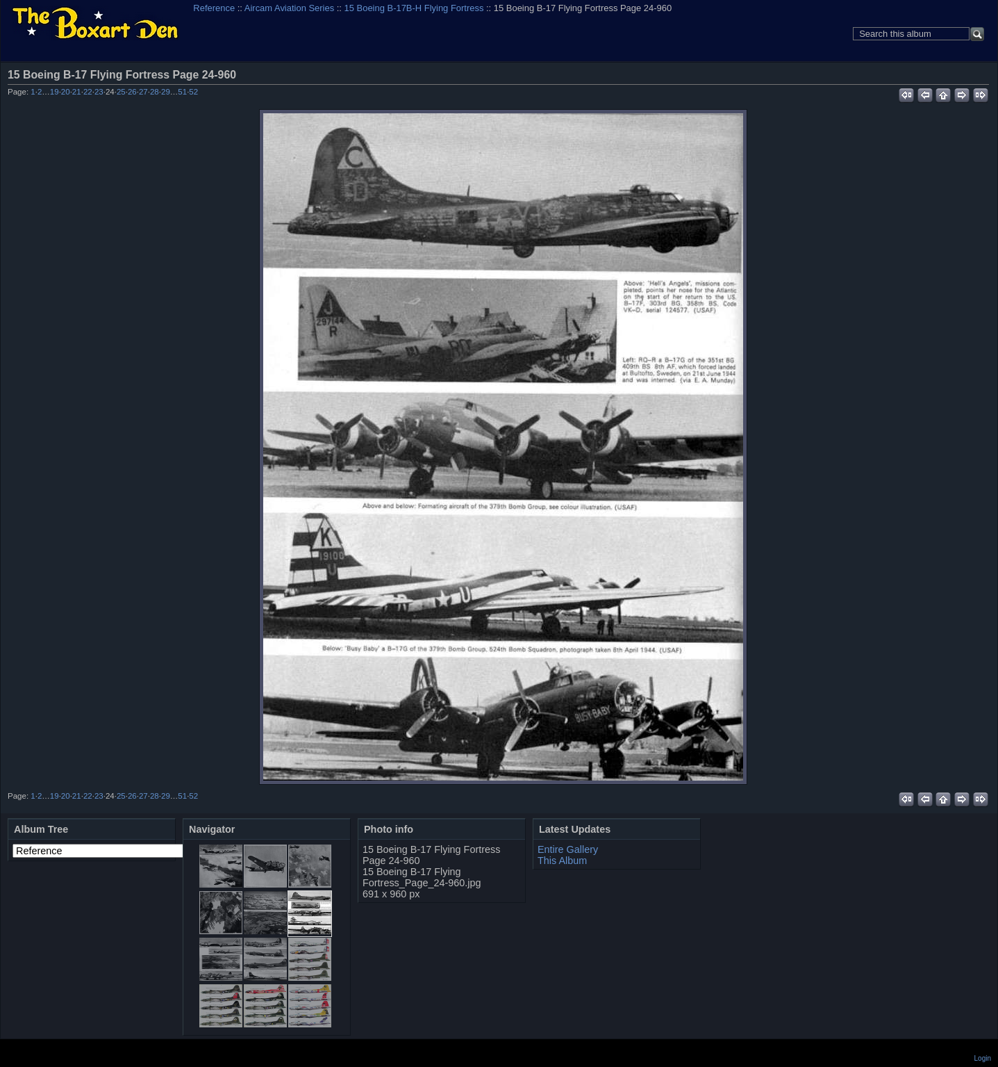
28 (154, 92)
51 (182, 92)
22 (87, 92)
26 (132, 92)
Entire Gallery (568, 849)
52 (193, 92)
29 (165, 92)
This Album (562, 860)
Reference (214, 8)
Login (982, 1058)
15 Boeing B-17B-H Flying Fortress (414, 8)
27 (143, 92)
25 (121, 92)
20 (65, 92)
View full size (981, 74)
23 (98, 92)
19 (54, 92)
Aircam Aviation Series (289, 8)
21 (76, 92)
